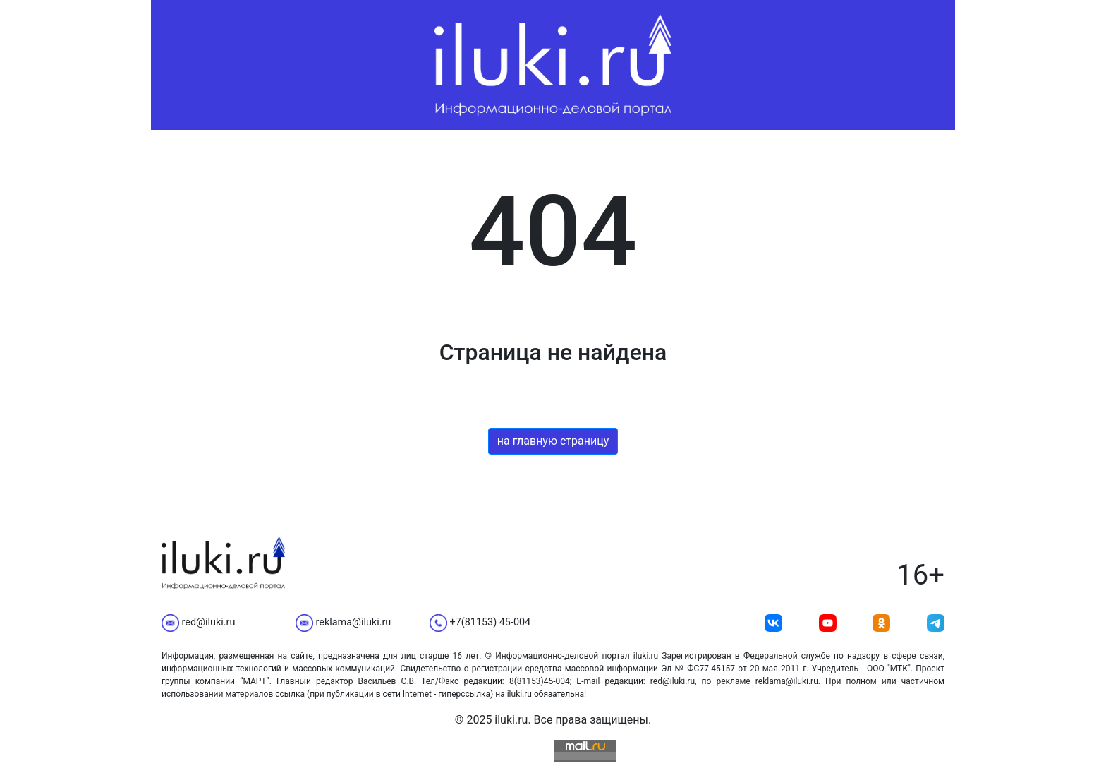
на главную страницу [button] (553, 441)
